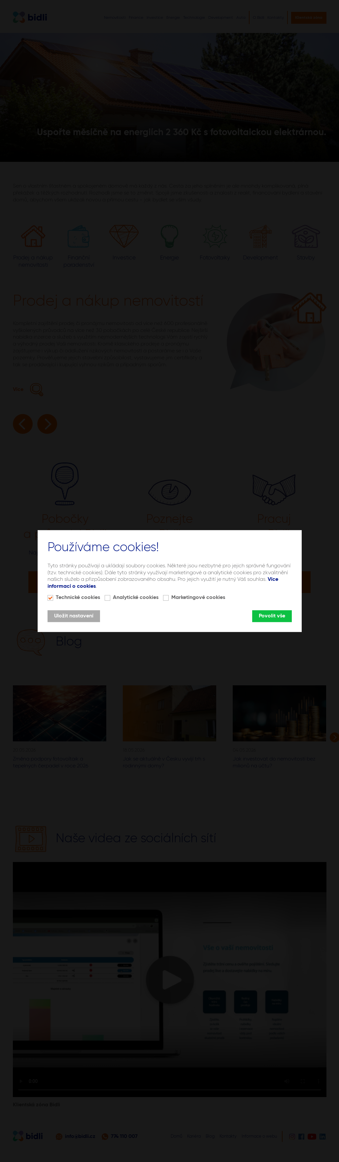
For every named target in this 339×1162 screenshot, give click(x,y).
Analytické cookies (135, 597)
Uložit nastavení (73, 616)
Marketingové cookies (198, 597)
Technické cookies (78, 597)
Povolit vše (272, 616)
